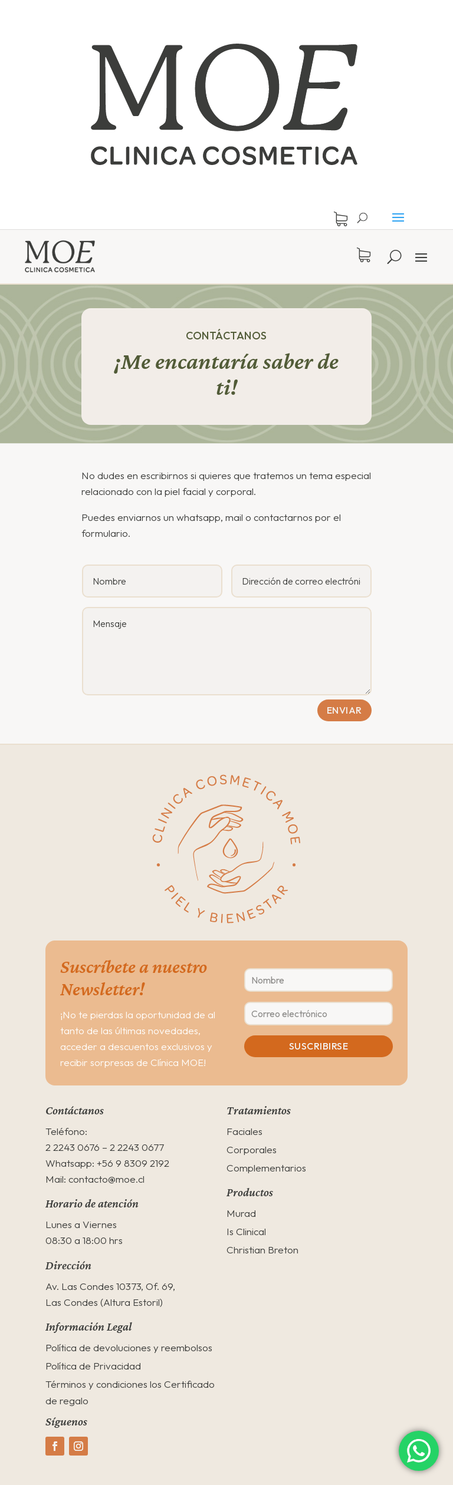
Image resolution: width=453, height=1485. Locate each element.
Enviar (344, 710)
